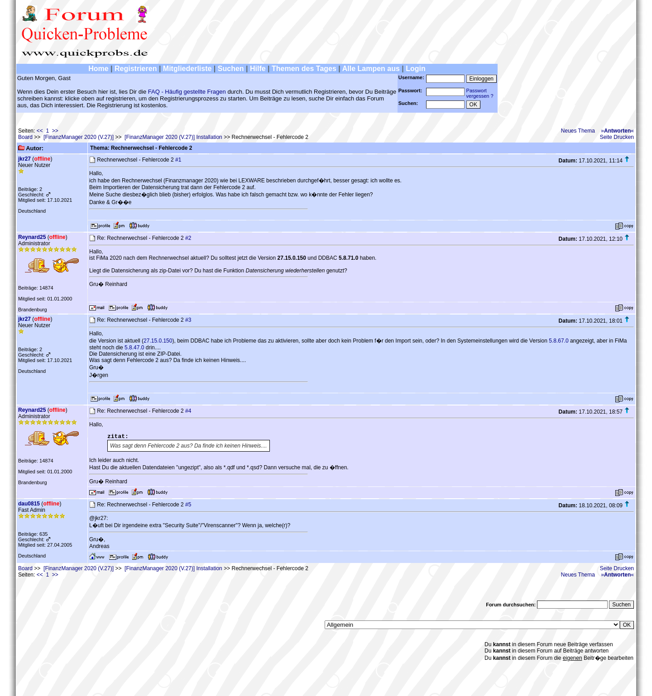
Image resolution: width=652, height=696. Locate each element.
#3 (188, 320)
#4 (188, 411)
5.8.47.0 (134, 347)
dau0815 (29, 504)
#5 (188, 504)
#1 (178, 160)
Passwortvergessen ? (480, 93)
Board (25, 137)
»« (617, 131)
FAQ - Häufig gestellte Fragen (187, 91)
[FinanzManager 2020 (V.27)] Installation (173, 137)
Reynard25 (32, 237)
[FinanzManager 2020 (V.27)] (78, 137)
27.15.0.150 (158, 341)
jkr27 (24, 159)
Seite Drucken (617, 137)
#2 (188, 238)
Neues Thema (578, 131)
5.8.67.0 (558, 341)
